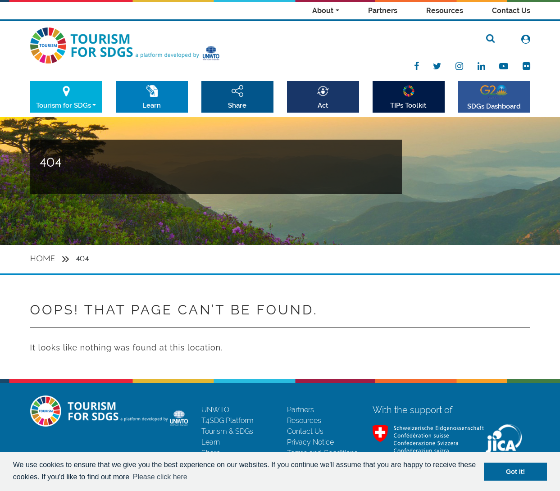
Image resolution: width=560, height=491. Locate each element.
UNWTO (215, 409)
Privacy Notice (310, 442)
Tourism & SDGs (227, 431)
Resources (444, 10)
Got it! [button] (515, 471)
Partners (382, 10)
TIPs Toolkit (408, 105)
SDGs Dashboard (494, 106)
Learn (151, 105)
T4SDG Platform (227, 420)
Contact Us (511, 10)
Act (323, 105)
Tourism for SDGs (63, 105)
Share (237, 105)
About (322, 10)
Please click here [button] (160, 477)
